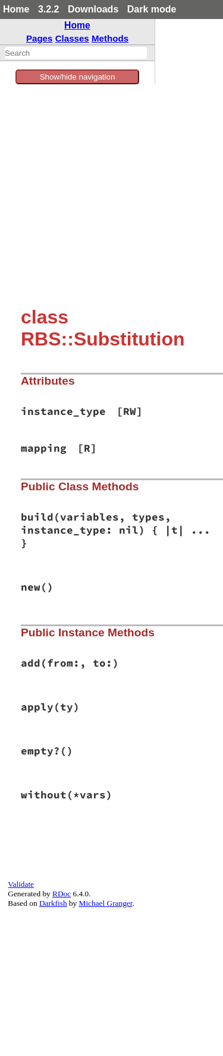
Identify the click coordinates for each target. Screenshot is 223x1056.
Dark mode (152, 9)
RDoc (61, 893)
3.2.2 (48, 9)
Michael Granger (106, 903)
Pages (39, 38)
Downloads (93, 9)
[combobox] (76, 53)
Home (16, 9)
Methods (110, 38)
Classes (72, 38)
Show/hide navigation (77, 76)
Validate (21, 884)
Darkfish (53, 903)
